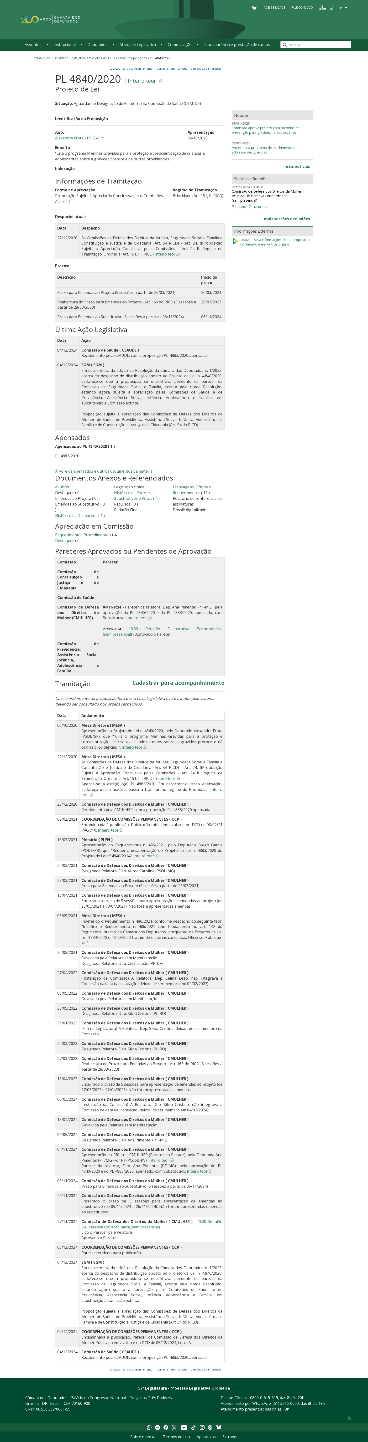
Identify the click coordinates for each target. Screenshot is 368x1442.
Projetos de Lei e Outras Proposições (118, 58)
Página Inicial (41, 58)
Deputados (97, 44)
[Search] (315, 44)
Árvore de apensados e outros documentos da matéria (103, 471)
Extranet (230, 1436)
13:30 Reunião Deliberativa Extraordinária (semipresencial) (151, 1224)
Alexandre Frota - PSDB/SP (79, 138)
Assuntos (33, 44)
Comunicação (180, 44)
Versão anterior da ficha (172, 68)
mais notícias (297, 166)
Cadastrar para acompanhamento (132, 68)
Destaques (65, 540)
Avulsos (62, 487)
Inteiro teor (142, 80)
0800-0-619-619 (264, 1397)
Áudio (241, 207)
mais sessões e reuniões (287, 218)
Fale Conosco (302, 7)
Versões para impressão (205, 68)
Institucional (64, 44)
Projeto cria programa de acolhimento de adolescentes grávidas (264, 150)
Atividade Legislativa (138, 44)
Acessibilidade (274, 7)
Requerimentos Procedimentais (83, 534)
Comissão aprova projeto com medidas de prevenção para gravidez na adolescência (266, 130)
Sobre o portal (143, 1436)
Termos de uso (176, 1436)
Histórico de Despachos (76, 515)
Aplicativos (206, 1436)
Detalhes (260, 207)
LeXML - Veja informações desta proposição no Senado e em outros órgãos (271, 242)
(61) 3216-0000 (286, 1403)
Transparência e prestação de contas (237, 44)
